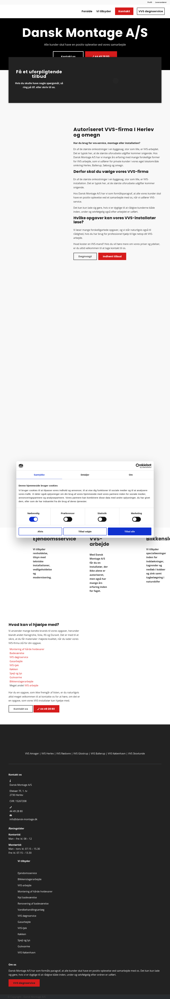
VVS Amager (32, 753)
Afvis (40, 531)
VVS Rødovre (63, 753)
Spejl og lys (16, 673)
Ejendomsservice (27, 873)
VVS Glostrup (80, 753)
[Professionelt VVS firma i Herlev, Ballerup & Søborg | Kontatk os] (25, 11)
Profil (149, 2)
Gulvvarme (16, 677)
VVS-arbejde (31, 685)
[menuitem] (150, 2)
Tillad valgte (85, 531)
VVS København (117, 753)
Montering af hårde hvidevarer (27, 649)
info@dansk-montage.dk (23, 819)
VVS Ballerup (98, 753)
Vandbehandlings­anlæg (31, 909)
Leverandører (161, 2)
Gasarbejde (16, 661)
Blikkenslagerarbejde (21, 681)
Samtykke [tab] (39, 474)
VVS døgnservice (19, 657)
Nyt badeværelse (27, 897)
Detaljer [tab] (85, 474)
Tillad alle (129, 531)
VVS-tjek (14, 665)
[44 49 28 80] (101, 56)
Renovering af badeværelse (33, 903)
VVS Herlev (48, 753)
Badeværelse (17, 653)
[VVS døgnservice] (24, 983)
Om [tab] (131, 474)
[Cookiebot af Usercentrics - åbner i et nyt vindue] (138, 465)
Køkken (14, 669)
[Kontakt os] (68, 56)
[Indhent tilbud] (112, 256)
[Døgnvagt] (85, 256)
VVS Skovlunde (136, 753)
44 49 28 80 (16, 811)
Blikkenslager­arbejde (30, 879)
